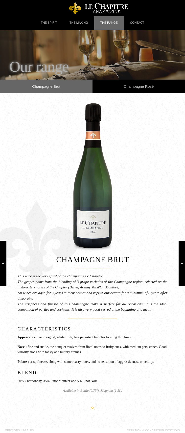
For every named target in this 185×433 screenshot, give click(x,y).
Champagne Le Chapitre (92, 8)
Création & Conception (153, 430)
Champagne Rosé (139, 86)
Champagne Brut (46, 86)
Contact (137, 22)
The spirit (49, 22)
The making (78, 22)
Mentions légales (19, 430)
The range (109, 22)
